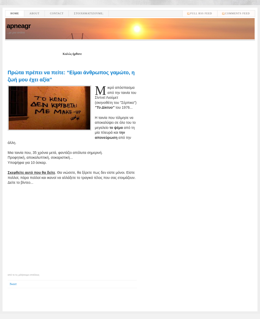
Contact (56, 13)
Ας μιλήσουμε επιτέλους (27, 275)
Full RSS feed (201, 13)
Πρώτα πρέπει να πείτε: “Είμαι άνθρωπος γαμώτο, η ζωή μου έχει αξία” (71, 76)
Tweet (13, 284)
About (34, 13)
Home (14, 13)
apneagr (19, 26)
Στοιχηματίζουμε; (88, 13)
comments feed (237, 13)
